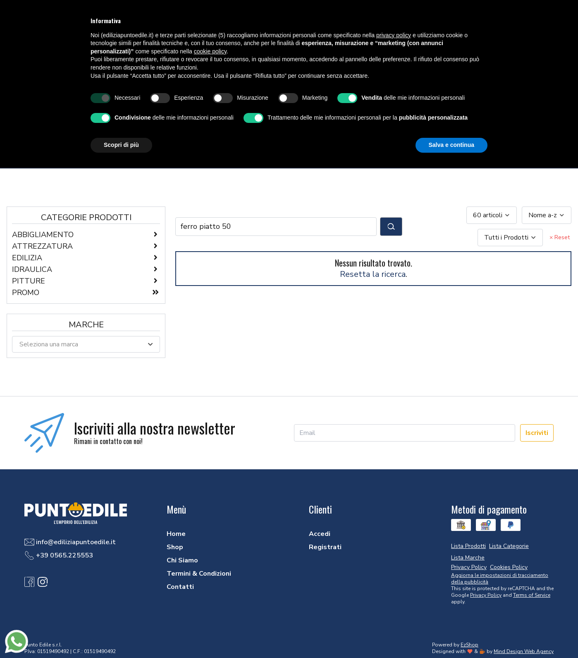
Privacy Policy (486, 595)
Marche (86, 324)
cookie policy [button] (210, 51)
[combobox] (491, 215)
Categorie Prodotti (86, 217)
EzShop (469, 644)
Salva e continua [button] (451, 145)
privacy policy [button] (393, 35)
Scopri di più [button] (121, 145)
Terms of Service (531, 595)
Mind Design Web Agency (524, 651)
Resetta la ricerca (373, 274)
